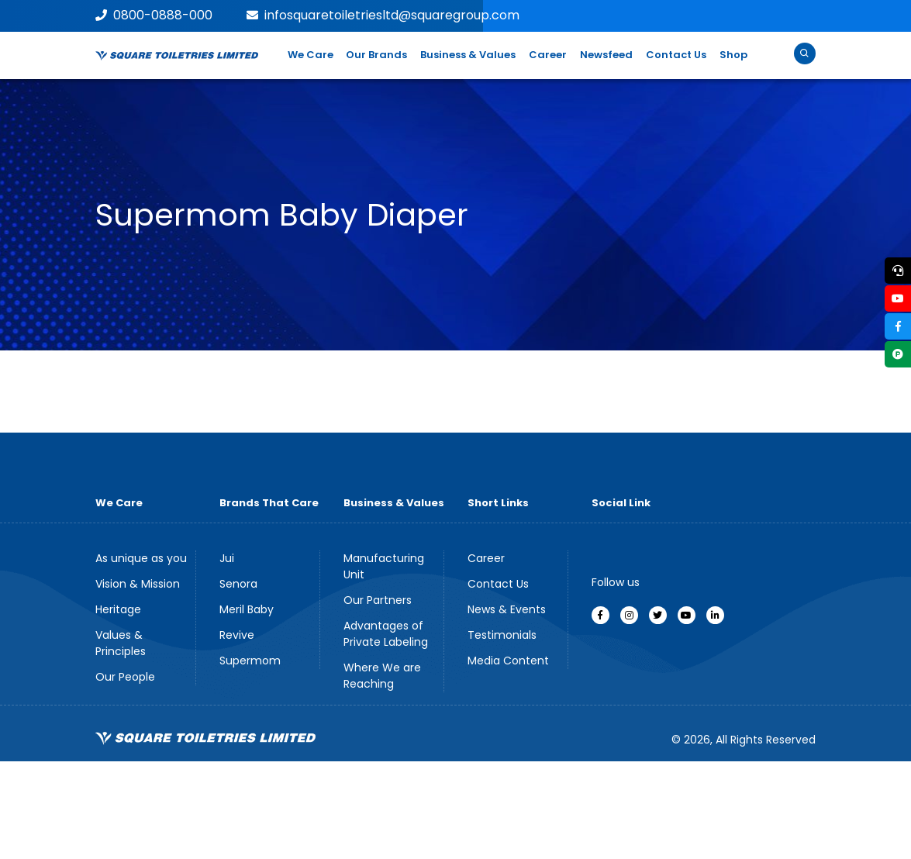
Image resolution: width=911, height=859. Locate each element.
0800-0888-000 (153, 15)
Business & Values (468, 54)
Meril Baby (246, 609)
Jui (226, 558)
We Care (310, 54)
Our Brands (376, 54)
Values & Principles (120, 643)
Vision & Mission (137, 584)
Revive (236, 635)
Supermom (250, 660)
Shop (733, 54)
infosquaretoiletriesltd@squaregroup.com (383, 15)
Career (548, 54)
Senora (238, 584)
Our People (125, 677)
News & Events (507, 609)
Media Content (508, 660)
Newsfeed (606, 54)
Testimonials (502, 635)
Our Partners (377, 600)
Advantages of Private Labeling (385, 634)
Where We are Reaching (382, 676)
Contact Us (676, 54)
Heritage (118, 609)
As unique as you (141, 558)
